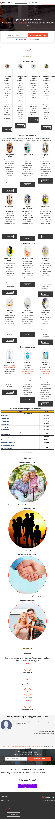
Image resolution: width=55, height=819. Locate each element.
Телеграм (27, 50)
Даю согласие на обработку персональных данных (27, 39)
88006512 (6, 3)
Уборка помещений (13, 746)
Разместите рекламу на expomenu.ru (27, 786)
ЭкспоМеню (4, 796)
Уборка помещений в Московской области (30, 746)
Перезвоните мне (21, 3)
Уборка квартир (5, 800)
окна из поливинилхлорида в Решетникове (27, 371)
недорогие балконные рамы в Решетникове (46, 371)
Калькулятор (33, 2)
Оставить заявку (48, 3)
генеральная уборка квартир (19, 22)
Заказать (8, 129)
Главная (4, 746)
